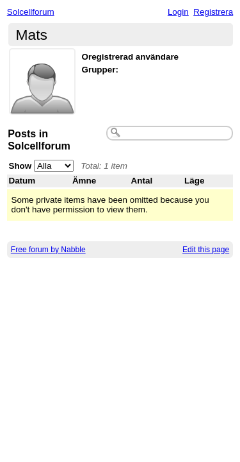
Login (178, 12)
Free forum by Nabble (48, 249)
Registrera (213, 12)
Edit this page (205, 249)
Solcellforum (30, 12)
